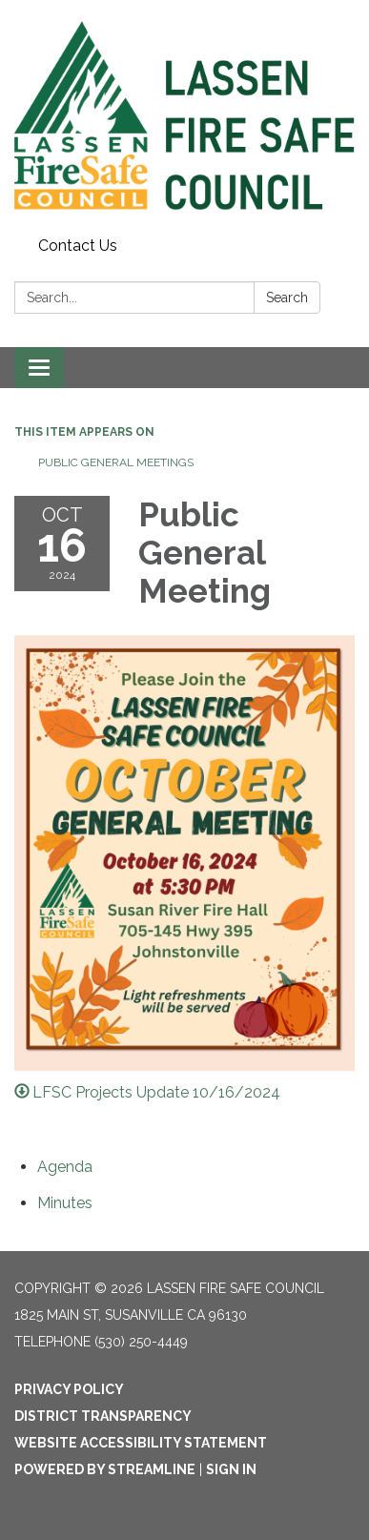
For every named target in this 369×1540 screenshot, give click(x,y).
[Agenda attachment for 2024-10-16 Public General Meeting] (64, 1167)
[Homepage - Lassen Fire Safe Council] (184, 115)
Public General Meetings (116, 462)
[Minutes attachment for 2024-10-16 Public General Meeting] (64, 1203)
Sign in (231, 1469)
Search (287, 297)
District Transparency (103, 1416)
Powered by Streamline (104, 1469)
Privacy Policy (69, 1389)
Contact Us (77, 245)
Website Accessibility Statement (140, 1442)
